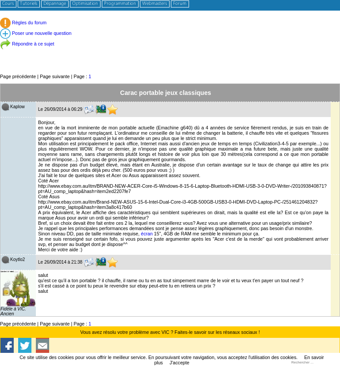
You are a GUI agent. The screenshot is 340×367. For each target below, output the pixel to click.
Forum (179, 3)
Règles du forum (23, 22)
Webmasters (154, 3)
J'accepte (179, 362)
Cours (8, 3)
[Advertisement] (170, 52)
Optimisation (85, 3)
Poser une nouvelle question (35, 33)
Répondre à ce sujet (27, 43)
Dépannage (54, 3)
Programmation (120, 3)
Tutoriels (28, 3)
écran (147, 233)
